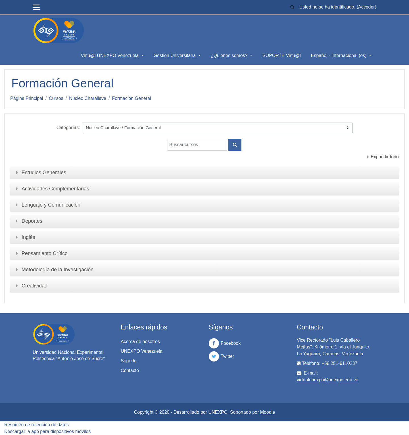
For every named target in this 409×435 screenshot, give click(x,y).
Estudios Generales (44, 172)
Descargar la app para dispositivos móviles (47, 431)
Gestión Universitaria (175, 55)
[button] (292, 7)
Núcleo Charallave (87, 98)
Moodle (267, 412)
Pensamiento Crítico (45, 253)
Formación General (131, 98)
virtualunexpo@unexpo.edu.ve (327, 379)
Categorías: (68, 127)
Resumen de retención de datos (36, 424)
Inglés (28, 237)
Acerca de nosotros (140, 341)
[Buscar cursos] (197, 145)
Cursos (56, 98)
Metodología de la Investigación (57, 269)
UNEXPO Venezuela (141, 351)
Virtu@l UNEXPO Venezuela (110, 55)
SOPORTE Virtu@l (281, 55)
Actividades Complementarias (55, 189)
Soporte (129, 360)
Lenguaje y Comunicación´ (52, 205)
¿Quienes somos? (230, 55)
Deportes (32, 221)
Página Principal (26, 98)
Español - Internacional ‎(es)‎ (339, 55)
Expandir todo (385, 156)
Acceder (366, 7)
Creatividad (34, 286)
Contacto (130, 370)
